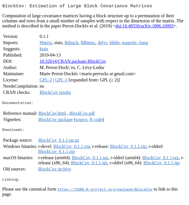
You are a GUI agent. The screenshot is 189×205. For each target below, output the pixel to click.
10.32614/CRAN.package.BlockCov (72, 62)
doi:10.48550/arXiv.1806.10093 (145, 27)
